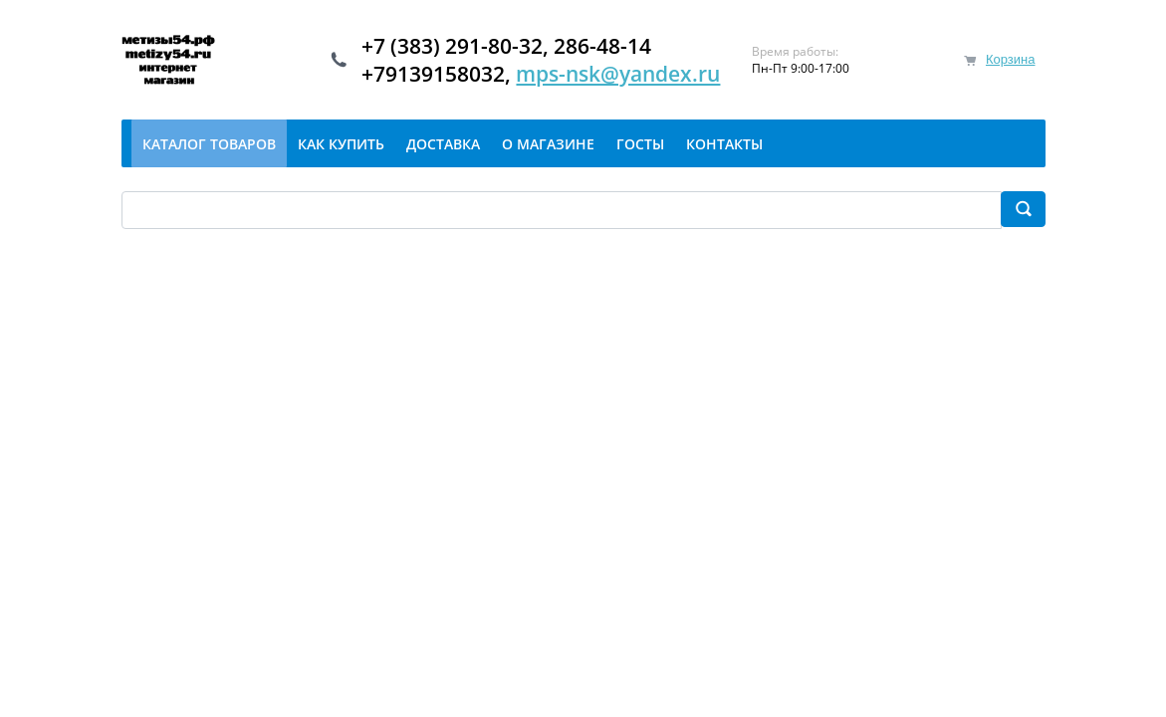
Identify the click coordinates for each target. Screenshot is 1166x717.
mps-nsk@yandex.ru (618, 74)
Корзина (1011, 59)
